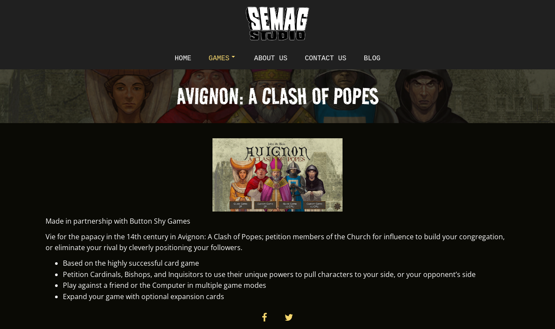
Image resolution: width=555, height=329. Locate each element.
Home (183, 58)
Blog (372, 58)
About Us (270, 58)
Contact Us (325, 58)
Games (222, 58)
